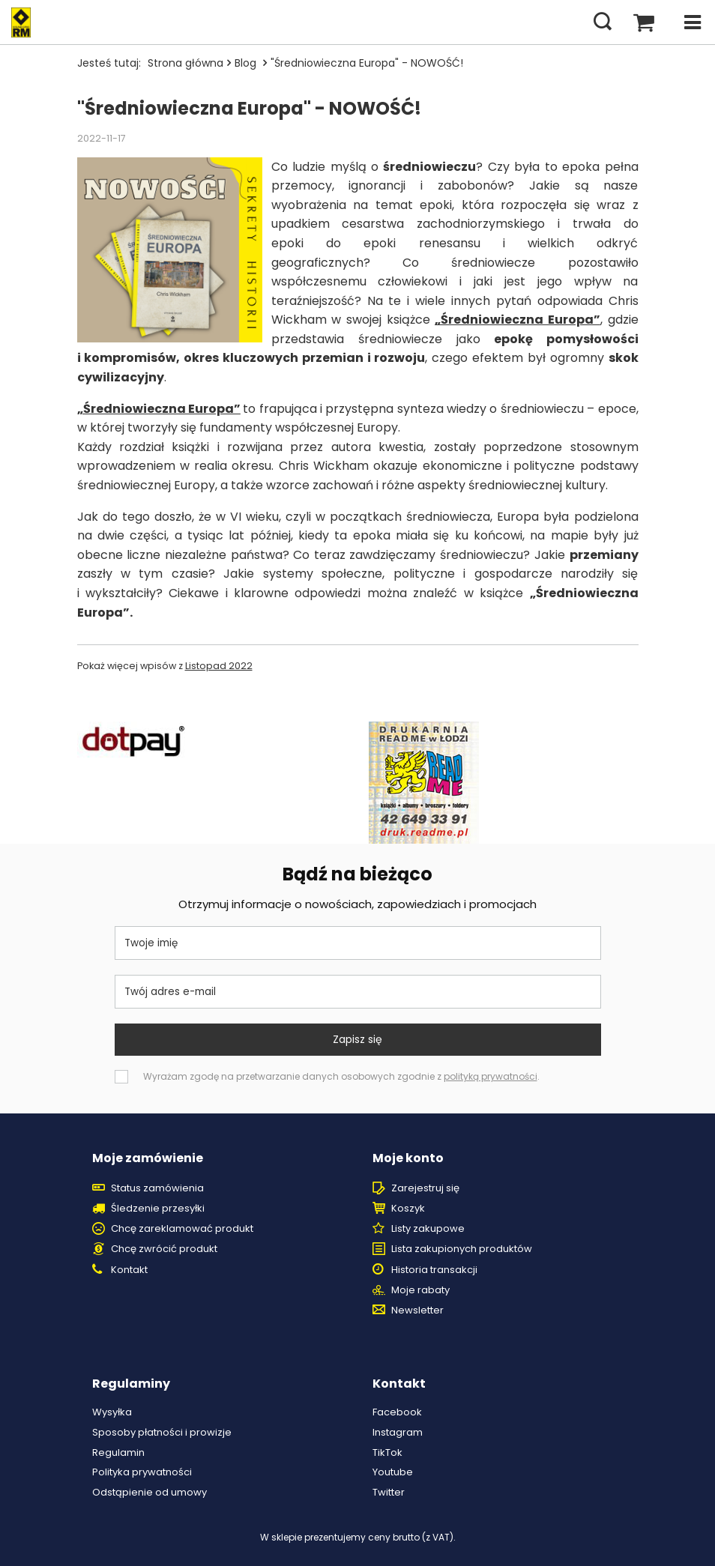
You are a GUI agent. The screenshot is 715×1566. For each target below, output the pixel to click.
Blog (247, 62)
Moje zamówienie (147, 1159)
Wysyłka (112, 1412)
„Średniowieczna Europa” (517, 319)
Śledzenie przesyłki (158, 1209)
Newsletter (417, 1310)
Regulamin (118, 1453)
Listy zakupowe (428, 1229)
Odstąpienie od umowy (149, 1493)
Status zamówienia (157, 1188)
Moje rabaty (420, 1290)
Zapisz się (357, 1039)
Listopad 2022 (219, 665)
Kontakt (129, 1270)
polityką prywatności (490, 1076)
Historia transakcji (434, 1270)
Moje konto (408, 1159)
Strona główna (185, 62)
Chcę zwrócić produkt (164, 1249)
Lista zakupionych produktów (461, 1249)
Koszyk (408, 1209)
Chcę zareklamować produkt (182, 1229)
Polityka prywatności (142, 1472)
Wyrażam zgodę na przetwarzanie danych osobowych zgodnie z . (341, 1076)
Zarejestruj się (425, 1188)
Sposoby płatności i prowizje (162, 1433)
